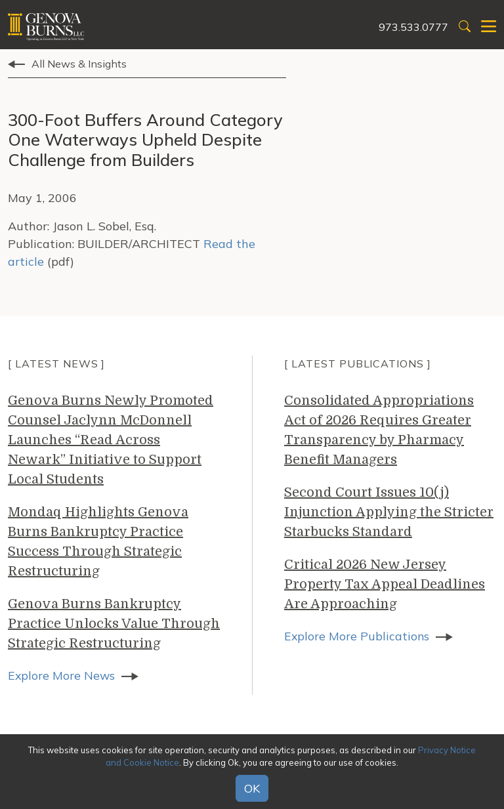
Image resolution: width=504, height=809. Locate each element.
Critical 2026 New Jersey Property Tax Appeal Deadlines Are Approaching (384, 584)
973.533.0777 (413, 26)
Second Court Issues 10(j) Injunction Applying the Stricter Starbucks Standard (389, 512)
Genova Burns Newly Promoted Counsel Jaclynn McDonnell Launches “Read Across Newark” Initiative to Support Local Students (110, 440)
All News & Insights (79, 63)
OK (252, 788)
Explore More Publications (357, 636)
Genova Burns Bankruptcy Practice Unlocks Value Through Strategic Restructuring (114, 623)
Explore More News (62, 675)
